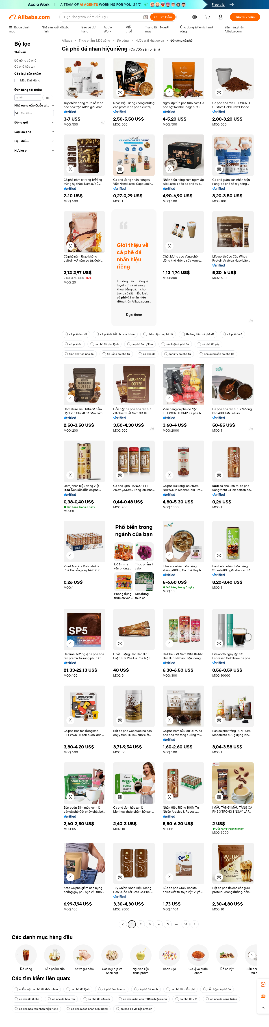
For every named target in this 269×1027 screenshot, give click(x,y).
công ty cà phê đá (177, 354)
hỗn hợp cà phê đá (217, 989)
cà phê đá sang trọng (221, 999)
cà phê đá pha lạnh (104, 344)
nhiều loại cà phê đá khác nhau (36, 989)
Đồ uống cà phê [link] (182, 40)
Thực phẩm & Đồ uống (94, 40)
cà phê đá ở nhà (27, 999)
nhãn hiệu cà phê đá (158, 334)
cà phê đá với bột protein (134, 1009)
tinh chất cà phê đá (79, 354)
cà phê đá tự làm (140, 344)
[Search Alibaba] (101, 17)
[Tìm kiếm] (163, 17)
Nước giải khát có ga (149, 40)
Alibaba (67, 40)
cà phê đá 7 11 (186, 999)
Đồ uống (123, 40)
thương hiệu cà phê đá (198, 334)
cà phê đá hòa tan (61, 999)
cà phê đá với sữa (96, 999)
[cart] (208, 17)
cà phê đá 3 (232, 334)
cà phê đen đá (76, 334)
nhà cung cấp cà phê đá (217, 354)
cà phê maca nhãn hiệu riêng (87, 1009)
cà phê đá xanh (146, 989)
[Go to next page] (195, 924)
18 (185, 924)
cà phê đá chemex (112, 989)
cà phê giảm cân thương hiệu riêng (143, 999)
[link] (263, 984)
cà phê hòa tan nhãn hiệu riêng (36, 1009)
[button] (145, 17)
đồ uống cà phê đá (116, 354)
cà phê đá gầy (208, 344)
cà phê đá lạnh (77, 989)
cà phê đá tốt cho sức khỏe (115, 334)
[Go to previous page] (123, 924)
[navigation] (34, 483)
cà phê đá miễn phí (180, 989)
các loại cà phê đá (175, 344)
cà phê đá (73, 344)
